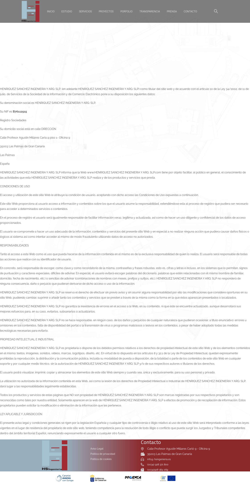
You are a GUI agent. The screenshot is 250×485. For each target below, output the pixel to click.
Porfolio (126, 11)
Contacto (190, 11)
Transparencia (149, 11)
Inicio (51, 11)
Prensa (172, 11)
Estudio (66, 11)
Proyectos (106, 11)
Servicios (85, 11)
